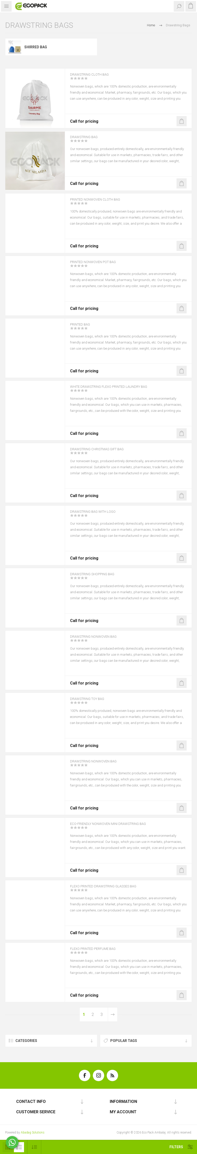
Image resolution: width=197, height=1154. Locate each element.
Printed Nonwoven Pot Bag (99, 265)
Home (151, 25)
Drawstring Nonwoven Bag (99, 640)
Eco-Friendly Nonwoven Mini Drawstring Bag (118, 827)
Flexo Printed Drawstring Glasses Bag (112, 889)
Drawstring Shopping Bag (98, 577)
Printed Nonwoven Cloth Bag (102, 203)
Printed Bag (83, 328)
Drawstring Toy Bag (92, 702)
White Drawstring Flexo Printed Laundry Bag (119, 390)
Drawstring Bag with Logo (99, 515)
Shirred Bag (35, 47)
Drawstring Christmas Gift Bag (104, 452)
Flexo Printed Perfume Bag (99, 952)
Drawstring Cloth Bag (94, 78)
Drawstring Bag (87, 140)
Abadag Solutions (33, 1132)
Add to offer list (182, 121)
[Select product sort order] (34, 1147)
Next (112, 1014)
